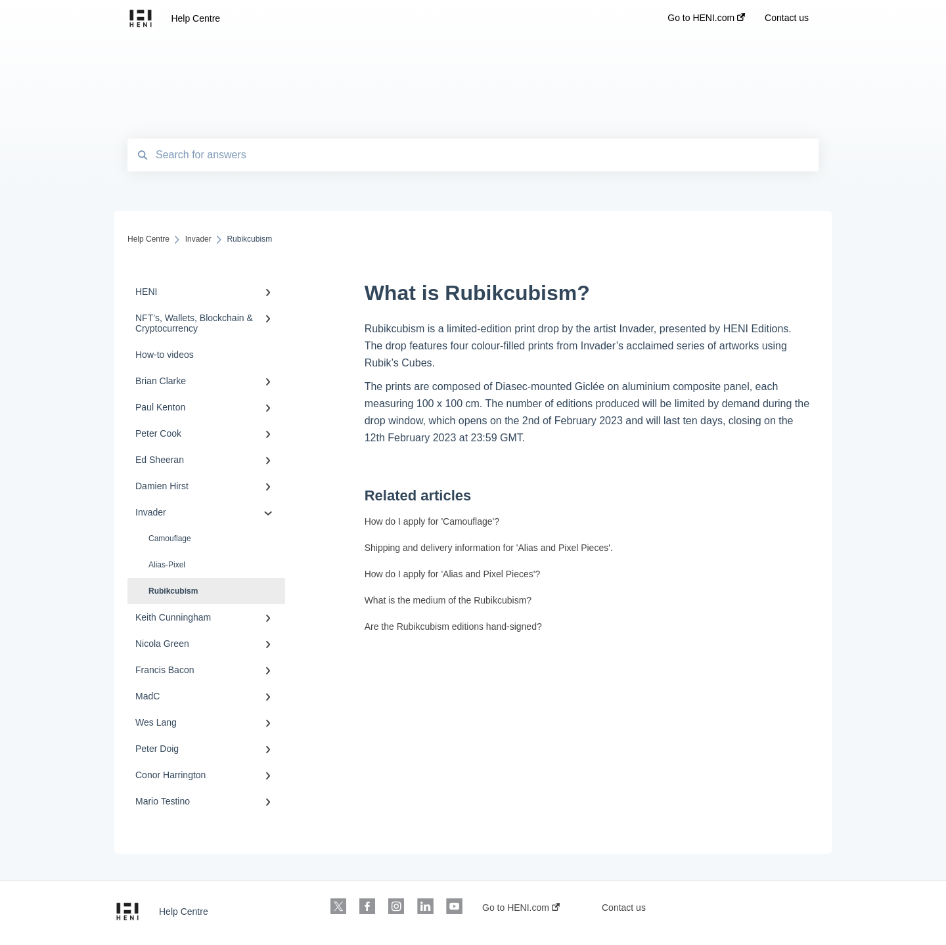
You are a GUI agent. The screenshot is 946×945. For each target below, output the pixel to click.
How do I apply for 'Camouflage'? (432, 521)
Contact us (624, 907)
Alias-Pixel (166, 564)
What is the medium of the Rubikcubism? (448, 600)
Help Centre (195, 18)
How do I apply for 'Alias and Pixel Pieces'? (453, 574)
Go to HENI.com (521, 907)
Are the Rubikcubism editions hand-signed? (453, 626)
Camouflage (169, 538)
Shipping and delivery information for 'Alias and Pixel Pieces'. (489, 547)
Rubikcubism (173, 591)
